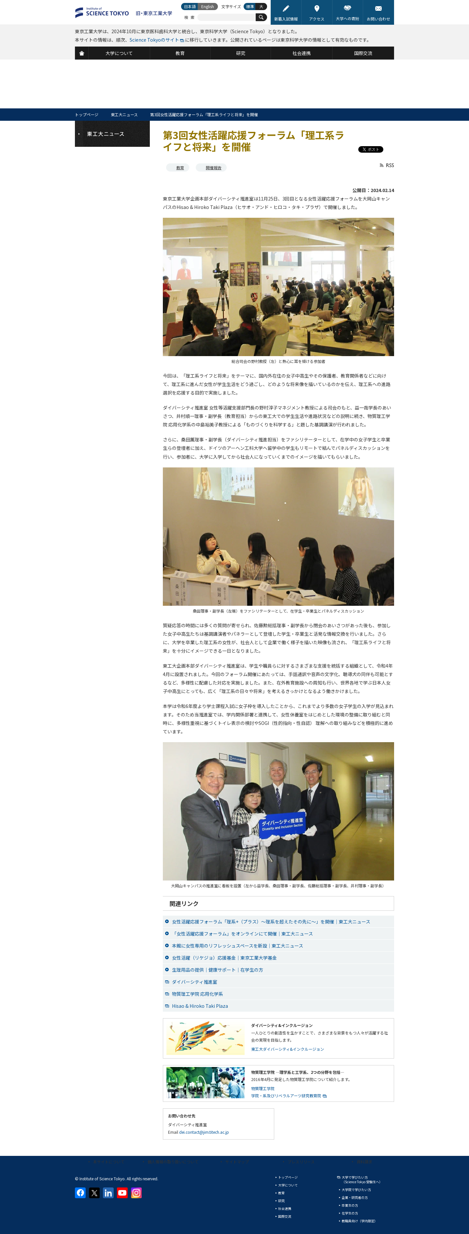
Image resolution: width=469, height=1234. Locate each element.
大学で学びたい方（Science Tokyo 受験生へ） (362, 1179)
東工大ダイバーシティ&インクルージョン (287, 1049)
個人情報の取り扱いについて (173, 1161)
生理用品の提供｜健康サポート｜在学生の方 (217, 969)
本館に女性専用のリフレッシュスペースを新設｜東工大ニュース (237, 945)
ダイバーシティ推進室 (194, 981)
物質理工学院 (263, 1088)
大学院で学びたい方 (356, 1189)
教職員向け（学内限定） (359, 1220)
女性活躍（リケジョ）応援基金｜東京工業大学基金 (224, 957)
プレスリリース (301, 1161)
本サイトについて (108, 1161)
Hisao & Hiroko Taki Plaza (200, 1006)
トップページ (86, 114)
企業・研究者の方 (355, 1197)
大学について (288, 1185)
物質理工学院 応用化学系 (197, 994)
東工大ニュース (124, 114)
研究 (281, 1200)
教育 (180, 167)
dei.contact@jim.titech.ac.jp (204, 1132)
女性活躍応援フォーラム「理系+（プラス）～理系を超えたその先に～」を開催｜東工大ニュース (271, 921)
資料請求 (364, 1161)
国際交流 (284, 1216)
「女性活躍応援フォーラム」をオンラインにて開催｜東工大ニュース (242, 933)
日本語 (190, 6)
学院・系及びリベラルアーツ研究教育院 (286, 1095)
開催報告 (213, 167)
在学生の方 (350, 1213)
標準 (250, 6)
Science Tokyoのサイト (154, 39)
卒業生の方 (350, 1205)
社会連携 (284, 1208)
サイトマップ (237, 1161)
